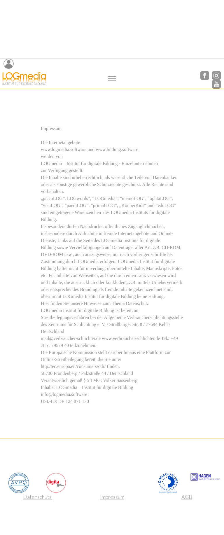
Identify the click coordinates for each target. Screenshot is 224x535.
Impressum (112, 497)
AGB (186, 497)
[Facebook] (205, 75)
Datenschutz (37, 497)
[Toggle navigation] (112, 79)
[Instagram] (216, 75)
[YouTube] (216, 83)
